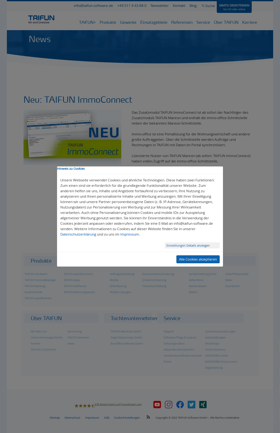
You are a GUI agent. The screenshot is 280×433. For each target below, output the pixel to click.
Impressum (129, 234)
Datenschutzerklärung (78, 234)
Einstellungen (176, 245)
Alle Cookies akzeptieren (198, 259)
